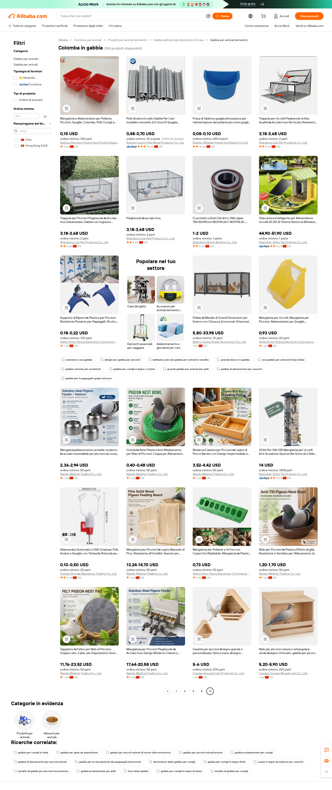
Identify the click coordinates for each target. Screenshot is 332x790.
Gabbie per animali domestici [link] (229, 40)
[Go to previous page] (168, 691)
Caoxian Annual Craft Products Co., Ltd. (218, 673)
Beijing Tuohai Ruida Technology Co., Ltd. (219, 341)
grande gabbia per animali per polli (186, 369)
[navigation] (32, 366)
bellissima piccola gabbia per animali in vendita (178, 359)
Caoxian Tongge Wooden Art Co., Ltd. (283, 673)
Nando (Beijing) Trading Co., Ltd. (81, 474)
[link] (326, 749)
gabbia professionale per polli (96, 771)
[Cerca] (222, 16)
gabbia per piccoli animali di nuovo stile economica (138, 752)
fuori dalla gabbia (136, 771)
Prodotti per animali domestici (127, 40)
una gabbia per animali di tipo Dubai (281, 359)
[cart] (264, 16)
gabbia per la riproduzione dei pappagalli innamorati (108, 762)
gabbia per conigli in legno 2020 (224, 762)
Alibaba (63, 40)
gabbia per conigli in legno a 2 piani (132, 369)
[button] (208, 16)
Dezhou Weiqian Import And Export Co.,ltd (220, 142)
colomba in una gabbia (76, 359)
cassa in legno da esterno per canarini (278, 762)
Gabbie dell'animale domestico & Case (179, 40)
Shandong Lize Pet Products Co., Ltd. (283, 142)
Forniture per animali (87, 40)
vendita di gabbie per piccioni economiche (41, 771)
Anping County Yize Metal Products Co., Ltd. (155, 142)
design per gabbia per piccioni (120, 359)
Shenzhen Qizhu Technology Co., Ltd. (283, 242)
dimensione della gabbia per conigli (172, 762)
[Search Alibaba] (131, 16)
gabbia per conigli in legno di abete (179, 771)
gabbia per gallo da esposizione (77, 752)
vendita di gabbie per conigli (229, 771)
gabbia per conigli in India (31, 752)
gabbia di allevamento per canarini (239, 369)
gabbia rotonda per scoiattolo (81, 369)
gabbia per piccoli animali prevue (201, 752)
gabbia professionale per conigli (252, 752)
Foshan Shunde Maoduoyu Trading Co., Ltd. (88, 573)
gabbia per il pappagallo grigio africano (86, 378)
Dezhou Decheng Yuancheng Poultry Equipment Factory (89, 142)
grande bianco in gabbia (233, 359)
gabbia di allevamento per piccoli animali (40, 762)
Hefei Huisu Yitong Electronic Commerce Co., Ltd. (89, 341)
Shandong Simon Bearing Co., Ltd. (215, 242)
